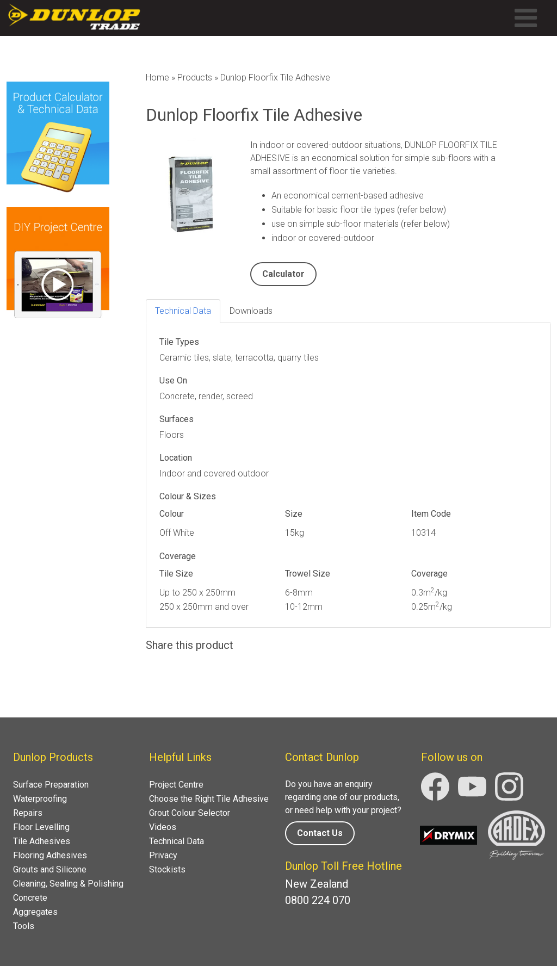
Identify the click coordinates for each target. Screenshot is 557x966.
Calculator (283, 274)
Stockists (167, 869)
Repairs (27, 813)
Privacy (163, 855)
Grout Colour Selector (189, 813)
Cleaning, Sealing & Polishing (68, 883)
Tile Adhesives (41, 841)
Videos (162, 827)
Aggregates (35, 912)
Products (194, 77)
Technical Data (176, 841)
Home (157, 77)
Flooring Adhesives (50, 855)
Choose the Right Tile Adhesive (209, 799)
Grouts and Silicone (49, 869)
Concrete (30, 898)
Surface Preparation (51, 784)
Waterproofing (40, 799)
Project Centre (176, 784)
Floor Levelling (41, 827)
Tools (23, 926)
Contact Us (320, 833)
